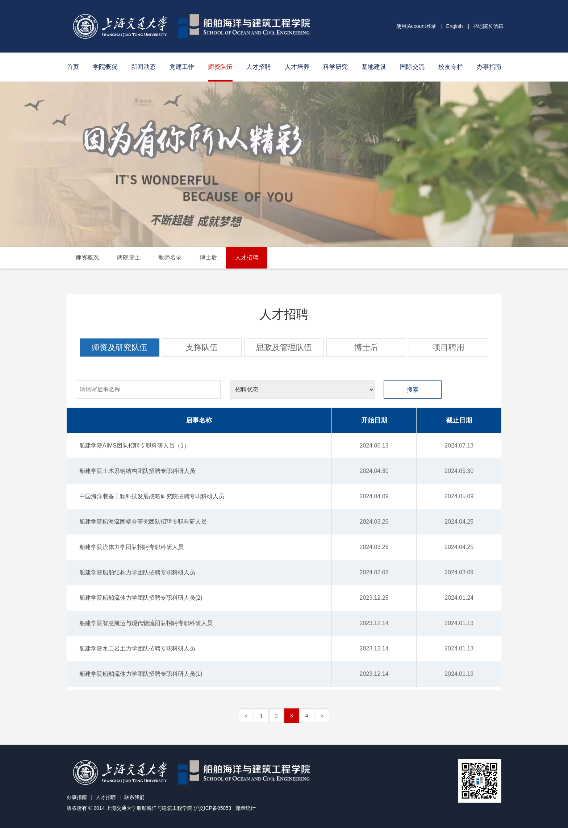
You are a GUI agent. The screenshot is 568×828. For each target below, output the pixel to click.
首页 (73, 66)
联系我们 (134, 797)
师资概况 (87, 257)
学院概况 (105, 66)
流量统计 (246, 808)
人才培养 (297, 66)
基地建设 (374, 66)
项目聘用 (448, 347)
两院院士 (128, 257)
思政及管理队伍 (284, 347)
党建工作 (182, 66)
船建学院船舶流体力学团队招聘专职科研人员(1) (140, 674)
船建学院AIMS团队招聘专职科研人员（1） (134, 445)
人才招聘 (258, 66)
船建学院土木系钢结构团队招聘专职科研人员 (137, 471)
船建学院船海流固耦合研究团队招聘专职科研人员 (143, 522)
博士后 (208, 257)
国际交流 (412, 66)
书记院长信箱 (488, 26)
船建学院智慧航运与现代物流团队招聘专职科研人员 (146, 623)
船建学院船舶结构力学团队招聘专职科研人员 (137, 572)
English (454, 26)
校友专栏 (450, 66)
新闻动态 (143, 66)
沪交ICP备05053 (212, 808)
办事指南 (489, 66)
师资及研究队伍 (119, 347)
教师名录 (169, 257)
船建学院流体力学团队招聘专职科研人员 (131, 547)
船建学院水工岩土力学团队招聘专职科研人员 (137, 648)
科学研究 (335, 66)
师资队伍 (220, 66)
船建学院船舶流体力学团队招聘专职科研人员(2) (140, 598)
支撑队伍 (202, 347)
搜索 (412, 390)
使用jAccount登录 (416, 26)
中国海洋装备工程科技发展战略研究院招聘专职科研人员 (151, 496)
